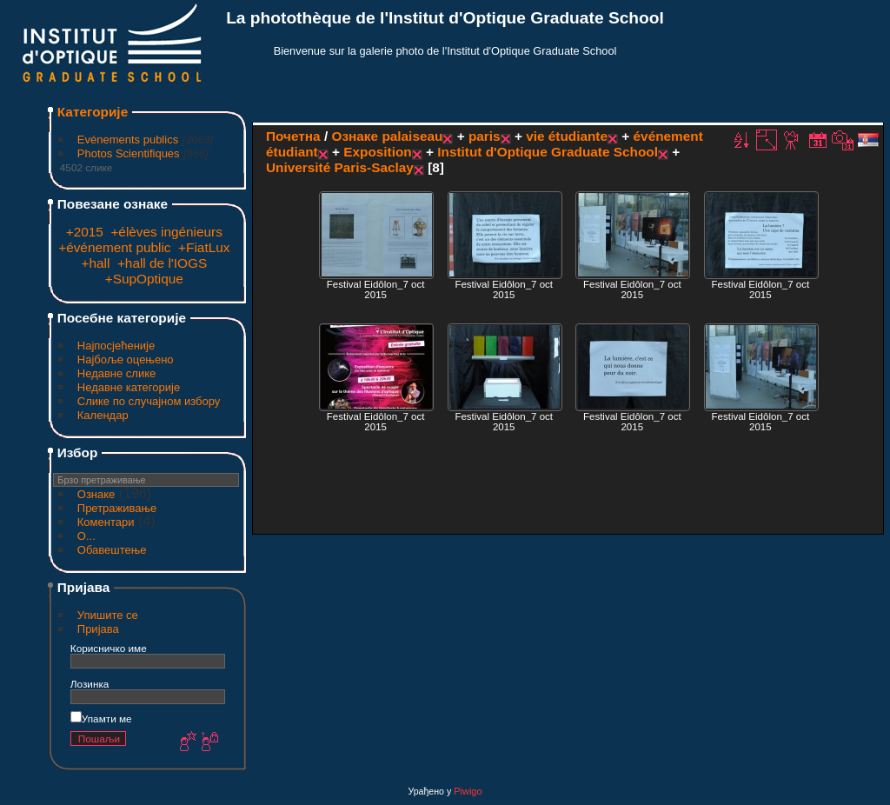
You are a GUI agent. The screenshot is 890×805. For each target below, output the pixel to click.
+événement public (114, 247)
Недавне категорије (128, 387)
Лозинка (90, 683)
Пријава (98, 628)
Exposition (377, 151)
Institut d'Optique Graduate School (547, 151)
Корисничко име (108, 648)
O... (86, 535)
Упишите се (107, 615)
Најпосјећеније (116, 345)
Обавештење (112, 549)
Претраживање (117, 508)
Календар (103, 415)
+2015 (84, 231)
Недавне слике (116, 373)
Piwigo (468, 791)
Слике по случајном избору (149, 401)
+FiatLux (203, 247)
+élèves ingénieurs (166, 231)
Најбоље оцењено (125, 359)
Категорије (92, 111)
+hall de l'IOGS (162, 263)
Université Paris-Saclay (340, 167)
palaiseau (412, 136)
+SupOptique (144, 278)
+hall (95, 263)
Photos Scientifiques (128, 153)
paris (484, 136)
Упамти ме (101, 718)
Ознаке (96, 494)
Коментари (106, 522)
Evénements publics (127, 139)
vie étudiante (567, 136)
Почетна (293, 136)
